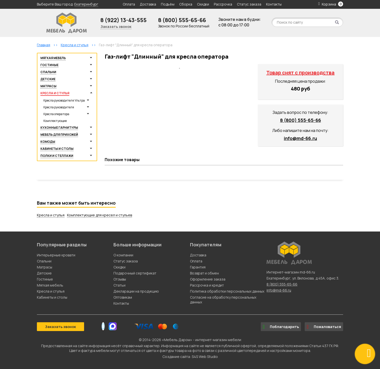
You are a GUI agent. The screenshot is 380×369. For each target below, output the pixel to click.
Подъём (167, 4)
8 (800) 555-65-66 (182, 20)
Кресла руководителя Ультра (64, 100)
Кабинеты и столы (57, 149)
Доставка (148, 4)
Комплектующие (55, 121)
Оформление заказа (207, 279)
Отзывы (119, 279)
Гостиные (49, 65)
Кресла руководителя (58, 107)
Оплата (129, 4)
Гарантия (198, 267)
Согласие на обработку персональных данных (223, 299)
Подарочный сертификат (134, 273)
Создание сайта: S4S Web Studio (190, 356)
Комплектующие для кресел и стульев (99, 215)
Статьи (119, 285)
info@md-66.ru (300, 138)
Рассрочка (223, 4)
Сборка (185, 4)
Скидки (203, 4)
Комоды (47, 142)
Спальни (48, 72)
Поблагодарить (281, 326)
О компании (123, 255)
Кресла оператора (56, 114)
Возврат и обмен (204, 273)
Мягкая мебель (53, 58)
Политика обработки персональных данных (227, 291)
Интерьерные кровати (56, 255)
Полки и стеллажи (56, 156)
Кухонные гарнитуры (59, 127)
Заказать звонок (116, 26)
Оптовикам (122, 297)
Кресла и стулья (54, 93)
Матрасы (48, 86)
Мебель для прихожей (59, 134)
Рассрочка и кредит (207, 285)
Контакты (274, 4)
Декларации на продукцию (136, 291)
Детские (47, 79)
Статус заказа (249, 4)
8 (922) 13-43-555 (123, 20)
